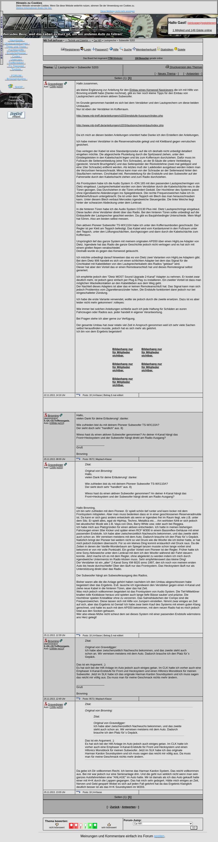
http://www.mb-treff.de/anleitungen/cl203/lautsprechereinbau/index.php (120, 125)
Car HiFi (98, 40)
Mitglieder (115, 58)
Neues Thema (166, 73)
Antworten (192, 73)
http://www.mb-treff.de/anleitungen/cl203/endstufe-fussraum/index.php (119, 115)
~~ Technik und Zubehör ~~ (78, 40)
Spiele (179, 49)
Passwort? (100, 49)
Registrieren (70, 49)
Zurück (114, 807)
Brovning (53, 415)
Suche (125, 49)
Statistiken (165, 49)
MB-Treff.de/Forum (53, 40)
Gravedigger (55, 83)
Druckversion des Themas (184, 67)
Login (86, 49)
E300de (53, 423)
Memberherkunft (144, 49)
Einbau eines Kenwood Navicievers (151, 89)
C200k (53, 86)
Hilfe (114, 49)
